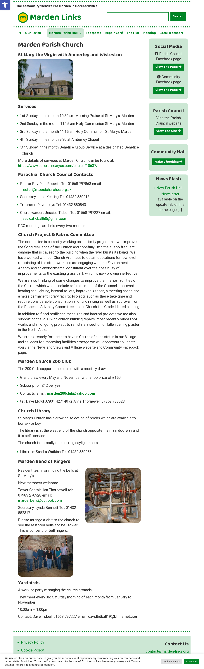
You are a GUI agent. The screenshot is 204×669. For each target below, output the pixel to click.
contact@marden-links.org (167, 651)
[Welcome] (19, 33)
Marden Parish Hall (65, 33)
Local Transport (171, 33)
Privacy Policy (32, 642)
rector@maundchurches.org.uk (46, 189)
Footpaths (93, 33)
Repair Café (114, 33)
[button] (5, 5)
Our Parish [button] (35, 33)
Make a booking (168, 161)
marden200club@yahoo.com (71, 393)
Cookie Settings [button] (171, 661)
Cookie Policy (32, 650)
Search (178, 16)
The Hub (133, 33)
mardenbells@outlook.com (40, 500)
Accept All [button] (191, 661)
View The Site (168, 131)
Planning (149, 33)
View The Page (168, 66)
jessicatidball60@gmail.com (44, 218)
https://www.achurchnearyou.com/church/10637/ (58, 165)
